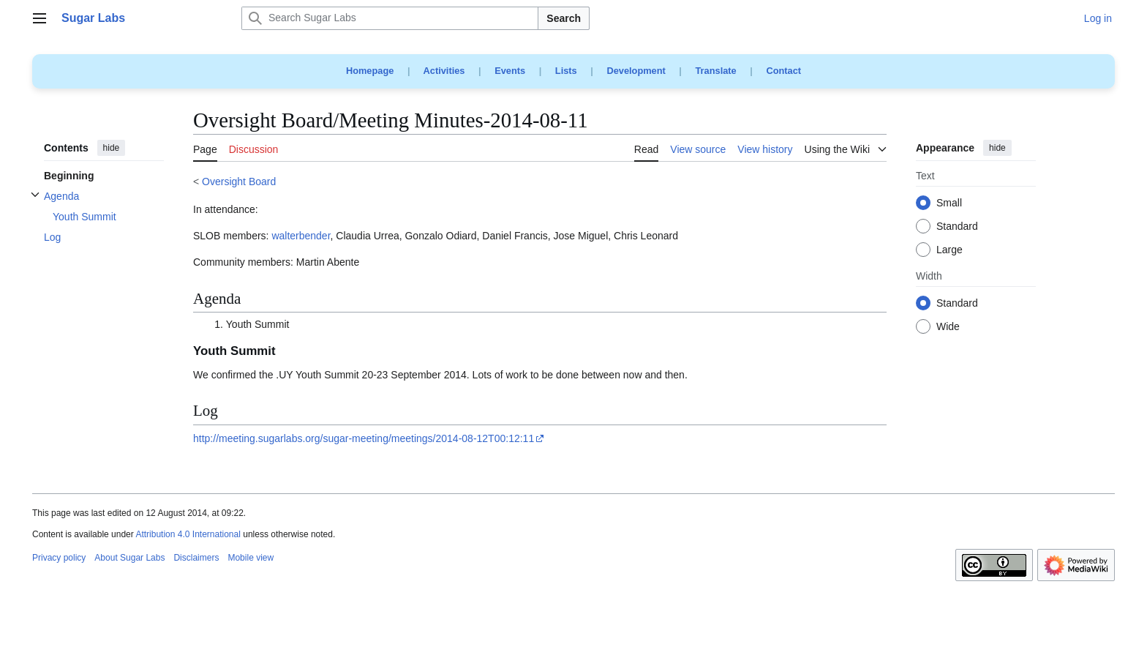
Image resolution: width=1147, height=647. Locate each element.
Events (509, 70)
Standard (957, 227)
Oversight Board (239, 181)
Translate (716, 70)
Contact (783, 70)
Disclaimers (196, 558)
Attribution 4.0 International (187, 534)
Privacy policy (59, 558)
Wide (948, 327)
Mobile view (250, 558)
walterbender (300, 236)
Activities (444, 70)
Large (949, 250)
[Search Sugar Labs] (389, 18)
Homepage (370, 70)
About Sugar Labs (129, 558)
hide (111, 148)
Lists (566, 70)
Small (949, 203)
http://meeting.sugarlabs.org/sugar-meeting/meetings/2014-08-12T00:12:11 (363, 438)
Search (563, 18)
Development (635, 70)
